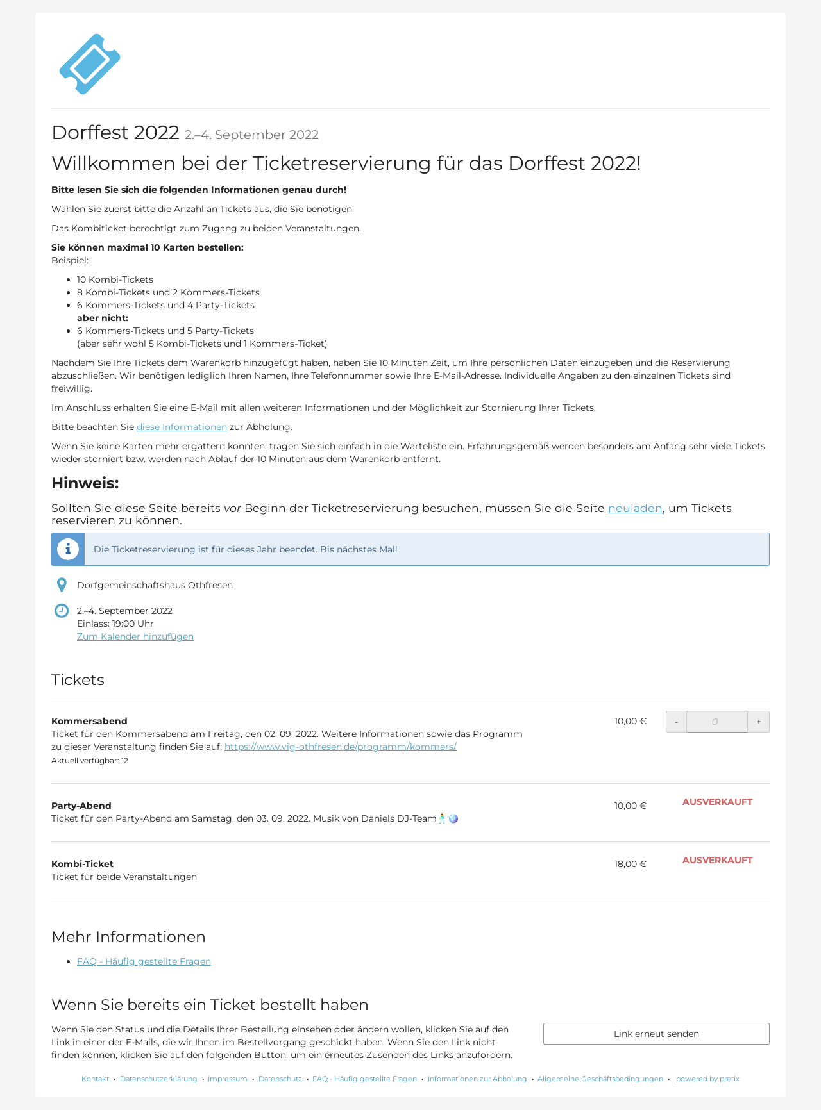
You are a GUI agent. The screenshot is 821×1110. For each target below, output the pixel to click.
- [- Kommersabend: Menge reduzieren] (676, 721)
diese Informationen (182, 427)
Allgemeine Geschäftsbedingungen (600, 1078)
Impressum (228, 1078)
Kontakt (95, 1078)
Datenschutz (280, 1078)
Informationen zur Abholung (477, 1078)
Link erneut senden (656, 1034)
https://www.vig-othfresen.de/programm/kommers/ (340, 746)
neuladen (635, 508)
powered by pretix (708, 1078)
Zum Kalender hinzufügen (135, 636)
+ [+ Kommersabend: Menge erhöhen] (758, 721)
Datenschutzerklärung (159, 1078)
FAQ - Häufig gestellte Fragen (144, 961)
